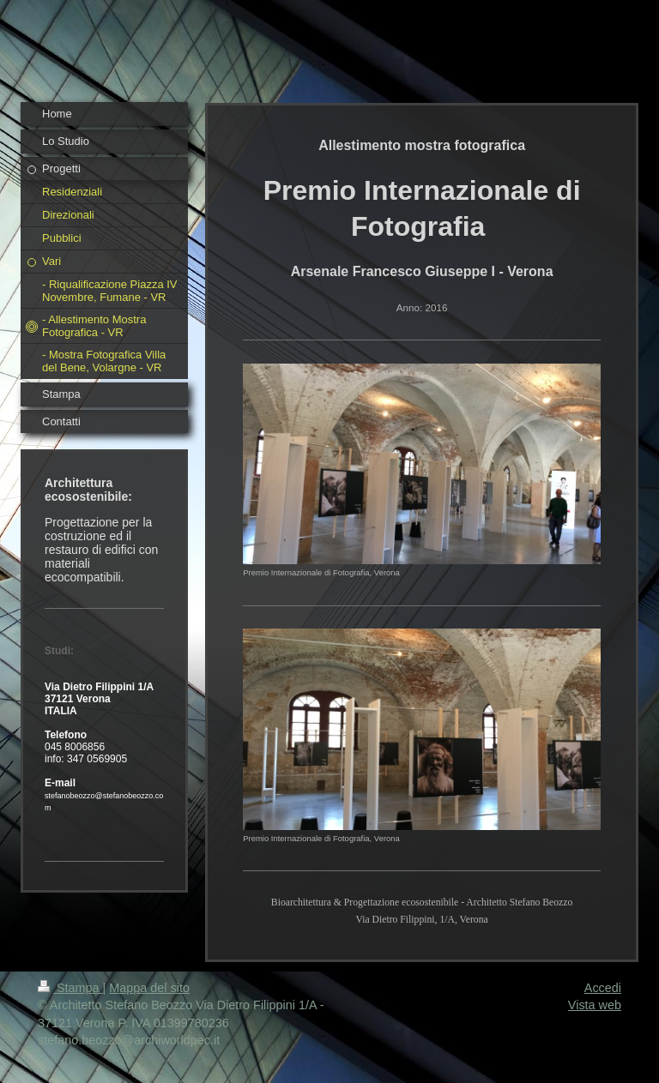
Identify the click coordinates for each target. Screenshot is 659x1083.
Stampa (70, 988)
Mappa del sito (149, 988)
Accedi (602, 988)
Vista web (594, 1005)
